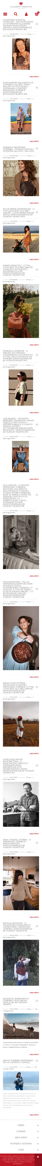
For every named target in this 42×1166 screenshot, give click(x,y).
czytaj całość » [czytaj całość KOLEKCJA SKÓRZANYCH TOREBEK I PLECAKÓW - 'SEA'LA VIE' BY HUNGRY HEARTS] (34, 1054)
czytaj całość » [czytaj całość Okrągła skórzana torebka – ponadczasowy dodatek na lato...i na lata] (34, 203)
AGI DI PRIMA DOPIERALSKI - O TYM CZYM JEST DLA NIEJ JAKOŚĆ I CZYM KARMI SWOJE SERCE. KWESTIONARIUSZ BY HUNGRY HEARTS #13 (18, 212)
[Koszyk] (37, 13)
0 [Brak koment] (36, 24)
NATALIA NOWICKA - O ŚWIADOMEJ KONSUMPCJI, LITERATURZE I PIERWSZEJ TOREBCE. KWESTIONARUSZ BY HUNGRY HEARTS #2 (17, 927)
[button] (5, 14)
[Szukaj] (15, 13)
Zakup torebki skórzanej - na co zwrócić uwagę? (18, 1061)
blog (29, 34)
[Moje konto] (26, 14)
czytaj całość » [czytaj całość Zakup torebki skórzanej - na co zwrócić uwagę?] (34, 1115)
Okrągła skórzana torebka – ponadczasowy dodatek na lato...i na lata (18, 149)
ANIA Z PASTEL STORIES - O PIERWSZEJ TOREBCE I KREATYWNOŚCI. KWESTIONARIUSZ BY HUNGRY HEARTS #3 (17, 843)
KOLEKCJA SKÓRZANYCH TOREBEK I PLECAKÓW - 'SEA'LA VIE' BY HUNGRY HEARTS (16, 1001)
